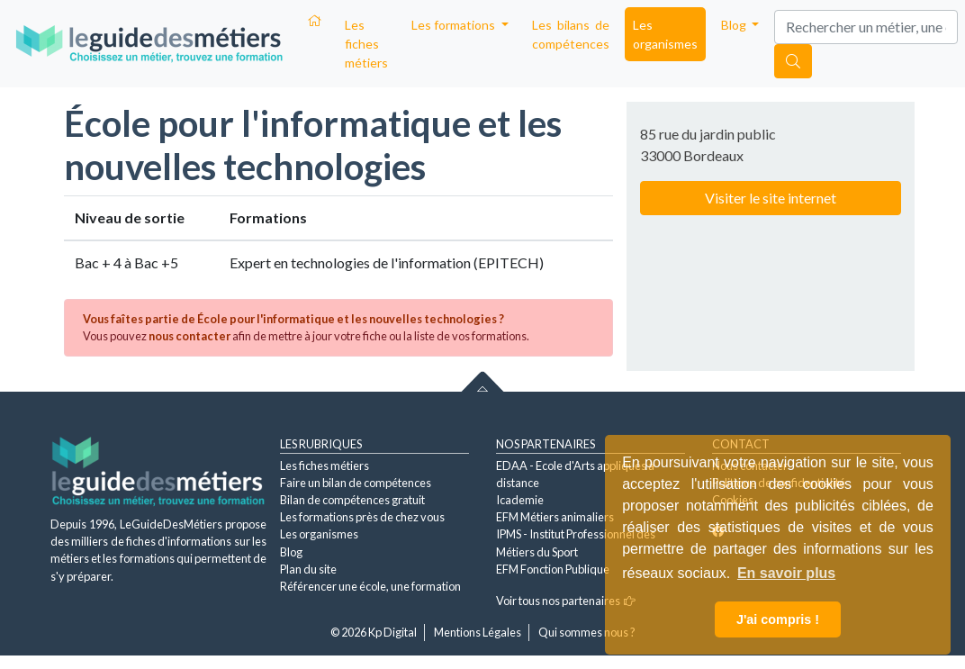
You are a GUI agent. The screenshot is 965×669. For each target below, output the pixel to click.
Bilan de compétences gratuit (352, 500)
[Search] (866, 27)
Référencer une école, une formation (370, 586)
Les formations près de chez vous (362, 517)
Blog (291, 552)
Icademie (520, 500)
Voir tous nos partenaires (566, 600)
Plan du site (308, 569)
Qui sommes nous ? (587, 632)
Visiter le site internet (770, 197)
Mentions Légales (477, 632)
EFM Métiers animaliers (555, 517)
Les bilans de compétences (570, 34)
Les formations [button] (454, 24)
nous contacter (189, 336)
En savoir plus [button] (786, 573)
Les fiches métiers (366, 43)
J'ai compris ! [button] (777, 619)
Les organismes (665, 34)
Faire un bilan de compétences (355, 482)
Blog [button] (735, 24)
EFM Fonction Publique (552, 569)
